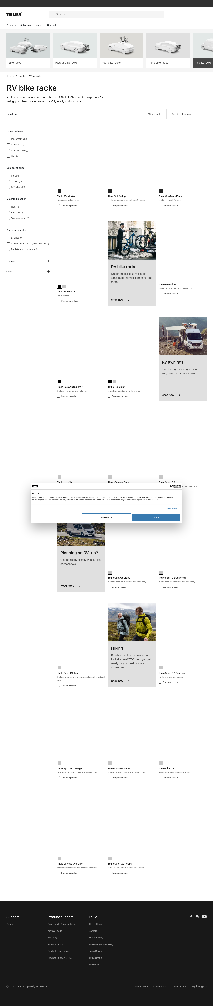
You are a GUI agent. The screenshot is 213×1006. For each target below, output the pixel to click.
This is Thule (95, 924)
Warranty (52, 937)
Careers (93, 930)
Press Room (95, 951)
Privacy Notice (141, 986)
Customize (106, 517)
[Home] (27, 14)
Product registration (58, 951)
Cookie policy (159, 986)
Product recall (55, 944)
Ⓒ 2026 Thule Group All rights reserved (27, 986)
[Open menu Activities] (27, 25)
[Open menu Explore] (41, 25)
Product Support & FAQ (60, 957)
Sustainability (96, 937)
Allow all (156, 517)
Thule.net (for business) (101, 944)
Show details (172, 509)
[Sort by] (194, 114)
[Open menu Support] (53, 25)
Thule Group (95, 957)
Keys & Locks (55, 930)
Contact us (12, 924)
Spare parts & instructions (61, 924)
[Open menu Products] (13, 25)
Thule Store (95, 964)
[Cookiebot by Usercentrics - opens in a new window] (166, 486)
